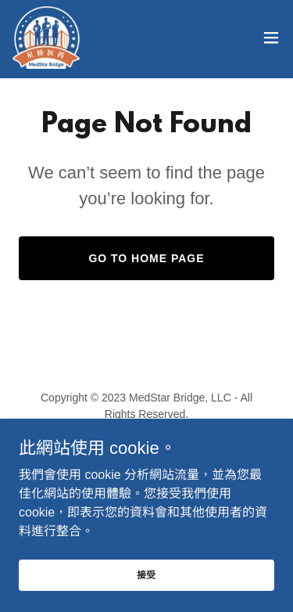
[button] (271, 37)
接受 (147, 596)
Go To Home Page (146, 258)
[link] (46, 37)
